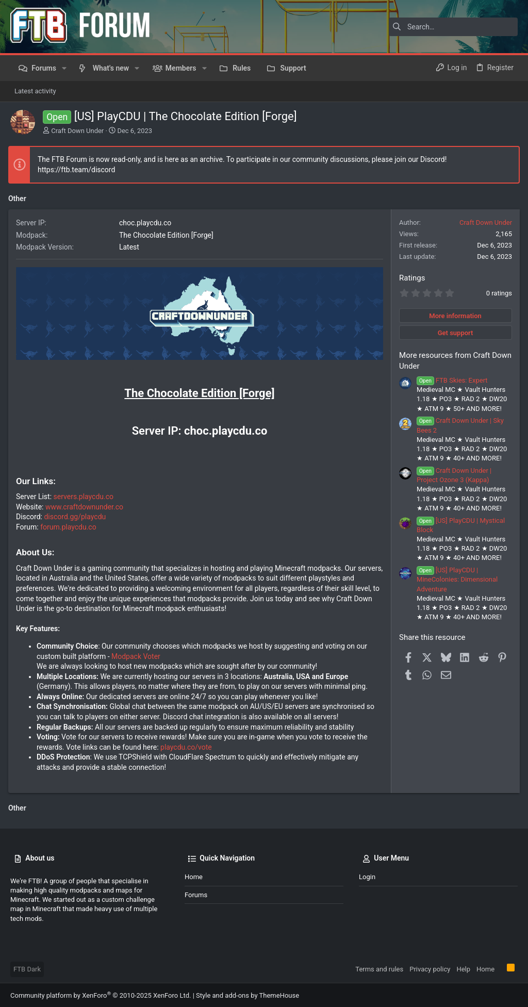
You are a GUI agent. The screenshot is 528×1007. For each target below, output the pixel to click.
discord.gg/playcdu (77, 515)
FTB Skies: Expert (450, 380)
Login (367, 876)
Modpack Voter (137, 655)
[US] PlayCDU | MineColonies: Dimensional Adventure (455, 579)
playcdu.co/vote (188, 746)
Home (194, 876)
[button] (64, 68)
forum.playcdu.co (70, 526)
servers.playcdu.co (86, 495)
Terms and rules (379, 968)
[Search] (453, 27)
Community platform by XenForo (100, 994)
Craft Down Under (77, 131)
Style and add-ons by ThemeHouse (247, 994)
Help (463, 968)
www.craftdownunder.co (86, 506)
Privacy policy (429, 968)
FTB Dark (27, 968)
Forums (196, 893)
